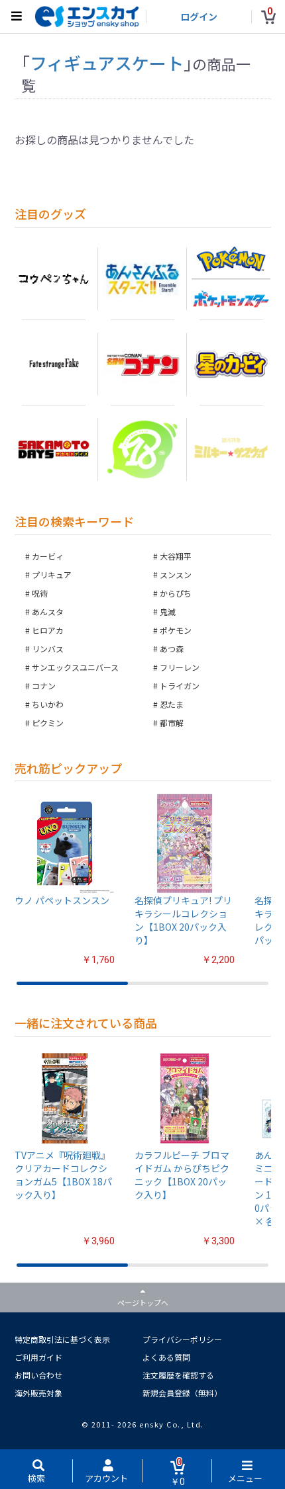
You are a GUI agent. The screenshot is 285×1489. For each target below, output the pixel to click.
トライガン (180, 685)
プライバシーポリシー (182, 1339)
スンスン (176, 574)
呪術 (40, 593)
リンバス (48, 648)
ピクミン (48, 722)
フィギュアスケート (107, 62)
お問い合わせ (38, 1375)
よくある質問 (166, 1357)
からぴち (176, 593)
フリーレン (180, 667)
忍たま (172, 704)
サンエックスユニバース (75, 667)
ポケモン (176, 630)
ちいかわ (48, 704)
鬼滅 (168, 611)
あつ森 (172, 648)
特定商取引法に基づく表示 (62, 1339)
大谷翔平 (176, 556)
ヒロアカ (48, 630)
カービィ (48, 556)
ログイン (198, 16)
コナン (44, 685)
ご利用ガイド (38, 1357)
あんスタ (48, 611)
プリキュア (52, 574)
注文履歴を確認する (178, 1375)
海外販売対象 (38, 1392)
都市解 (172, 722)
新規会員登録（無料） (182, 1392)
